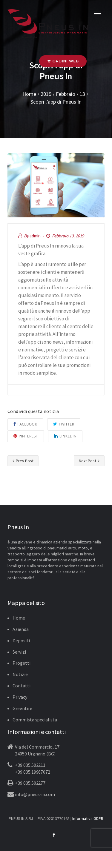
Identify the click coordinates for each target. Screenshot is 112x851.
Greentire (22, 708)
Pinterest (25, 436)
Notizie (20, 674)
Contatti (21, 686)
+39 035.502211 (30, 765)
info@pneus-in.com (35, 794)
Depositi (21, 640)
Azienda (21, 629)
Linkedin (65, 436)
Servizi (19, 652)
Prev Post (23, 460)
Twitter (63, 424)
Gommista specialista (35, 720)
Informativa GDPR (87, 818)
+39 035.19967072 (32, 772)
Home (19, 618)
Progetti (21, 663)
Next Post (89, 460)
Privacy (20, 697)
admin (35, 236)
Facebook (25, 424)
